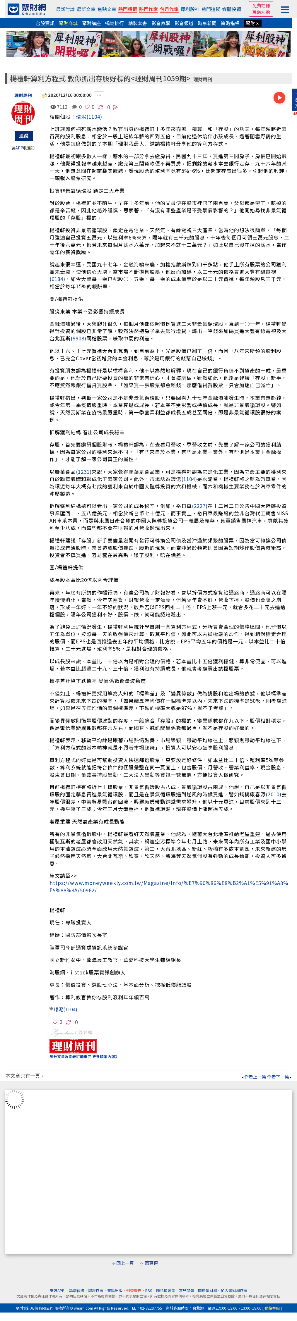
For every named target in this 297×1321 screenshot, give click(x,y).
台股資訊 (45, 23)
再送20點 (261, 12)
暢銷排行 (114, 23)
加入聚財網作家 (234, 1290)
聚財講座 (91, 23)
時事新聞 (207, 23)
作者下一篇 (279, 1077)
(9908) (78, 338)
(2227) (200, 505)
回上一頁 (125, 1263)
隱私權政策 (165, 1290)
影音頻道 (184, 23)
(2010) (273, 794)
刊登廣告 (133, 1290)
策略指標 (230, 23)
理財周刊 (202, 79)
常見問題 (186, 1290)
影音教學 (160, 23)
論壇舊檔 (76, 1290)
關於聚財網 (207, 1290)
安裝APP (57, 1290)
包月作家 (169, 9)
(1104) (94, 116)
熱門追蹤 (211, 9)
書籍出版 (114, 1290)
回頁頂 (151, 1263)
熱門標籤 (127, 9)
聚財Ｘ (253, 23)
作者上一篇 (253, 1077)
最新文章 (86, 9)
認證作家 (95, 1290)
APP (19, 148)
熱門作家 (148, 9)
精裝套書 (137, 23)
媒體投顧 (231, 9)
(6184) (57, 279)
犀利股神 (190, 9)
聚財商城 (68, 23)
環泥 (81, 116)
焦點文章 (107, 9)
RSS (148, 1290)
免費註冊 (261, 5)
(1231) (84, 471)
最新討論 (65, 9)
